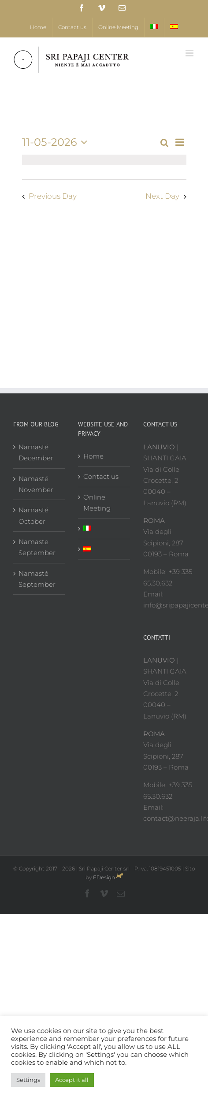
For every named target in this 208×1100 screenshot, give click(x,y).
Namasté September (37, 579)
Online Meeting (97, 502)
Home (93, 456)
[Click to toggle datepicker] (57, 142)
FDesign (104, 877)
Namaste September (37, 547)
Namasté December (36, 452)
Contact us (101, 476)
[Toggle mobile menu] (190, 53)
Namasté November (36, 484)
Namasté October (33, 515)
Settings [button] (28, 1079)
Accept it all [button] (72, 1079)
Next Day (162, 196)
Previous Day (53, 196)
